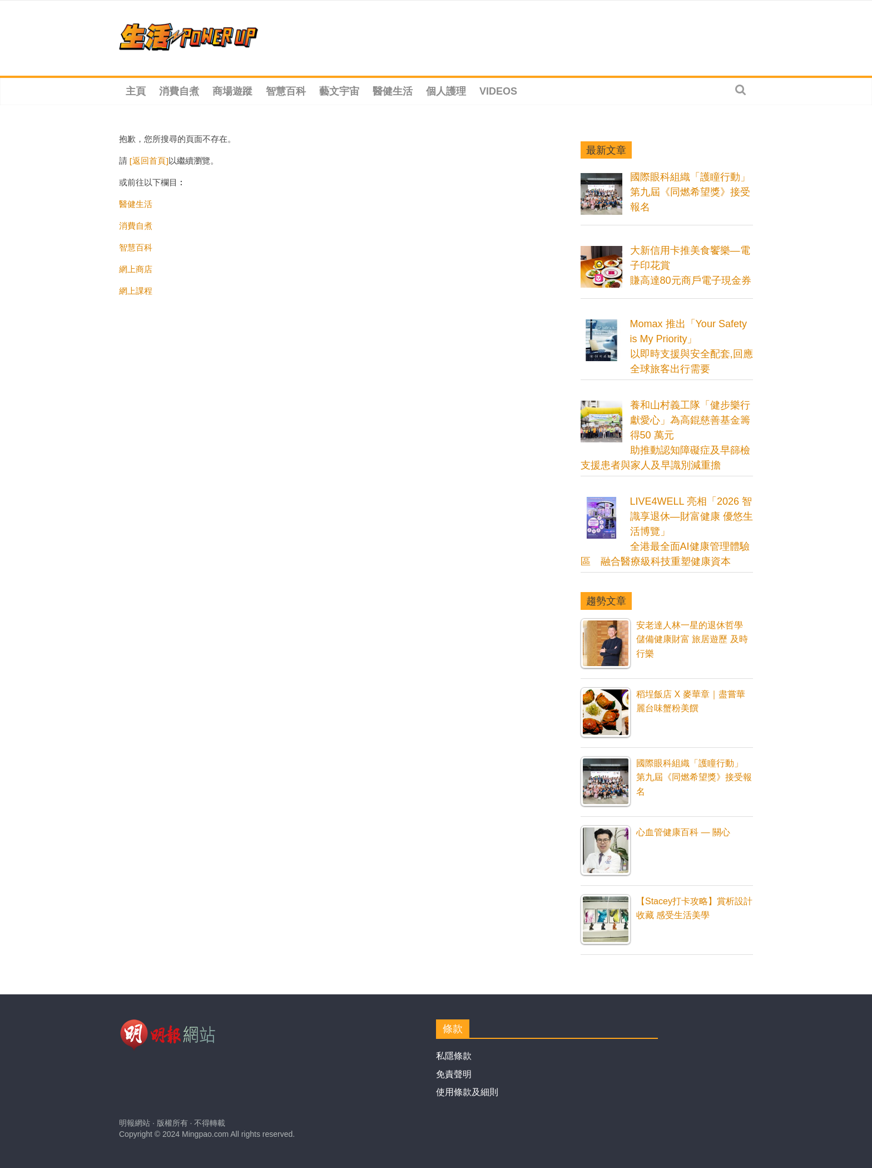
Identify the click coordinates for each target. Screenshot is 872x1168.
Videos (498, 91)
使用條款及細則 (467, 1092)
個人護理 (446, 91)
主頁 (136, 91)
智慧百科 (286, 91)
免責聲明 (454, 1074)
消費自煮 (179, 91)
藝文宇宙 (339, 91)
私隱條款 (454, 1056)
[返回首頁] (149, 160)
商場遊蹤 (232, 91)
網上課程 (135, 290)
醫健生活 (393, 91)
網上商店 (135, 268)
